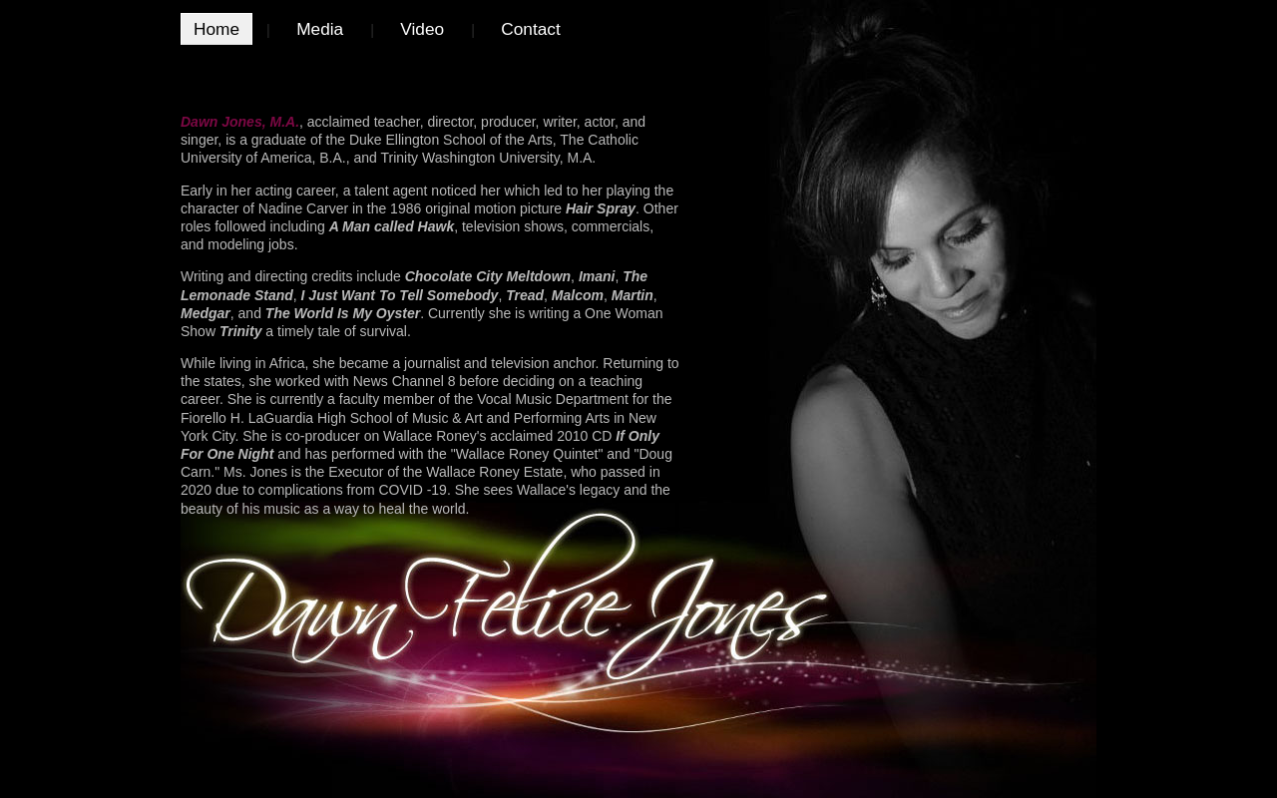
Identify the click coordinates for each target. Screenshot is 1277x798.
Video (422, 29)
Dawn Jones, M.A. (240, 122)
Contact (531, 29)
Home (216, 29)
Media (319, 29)
